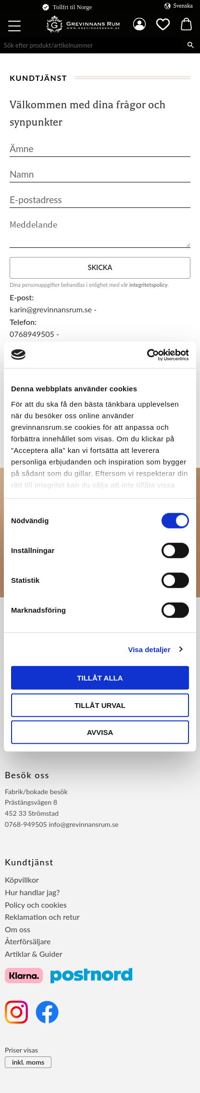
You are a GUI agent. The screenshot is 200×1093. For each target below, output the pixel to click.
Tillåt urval (100, 705)
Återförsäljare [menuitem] (28, 941)
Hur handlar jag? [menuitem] (32, 892)
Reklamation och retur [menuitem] (42, 916)
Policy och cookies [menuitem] (36, 904)
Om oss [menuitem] (17, 929)
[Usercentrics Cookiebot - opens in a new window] (147, 354)
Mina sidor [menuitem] (139, 24)
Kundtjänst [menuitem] (29, 862)
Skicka (100, 267)
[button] (15, 27)
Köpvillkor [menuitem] (22, 879)
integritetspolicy (148, 285)
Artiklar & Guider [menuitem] (33, 953)
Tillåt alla (100, 678)
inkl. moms (28, 1062)
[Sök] (190, 45)
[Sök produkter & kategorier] (90, 45)
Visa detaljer (149, 649)
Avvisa (100, 732)
